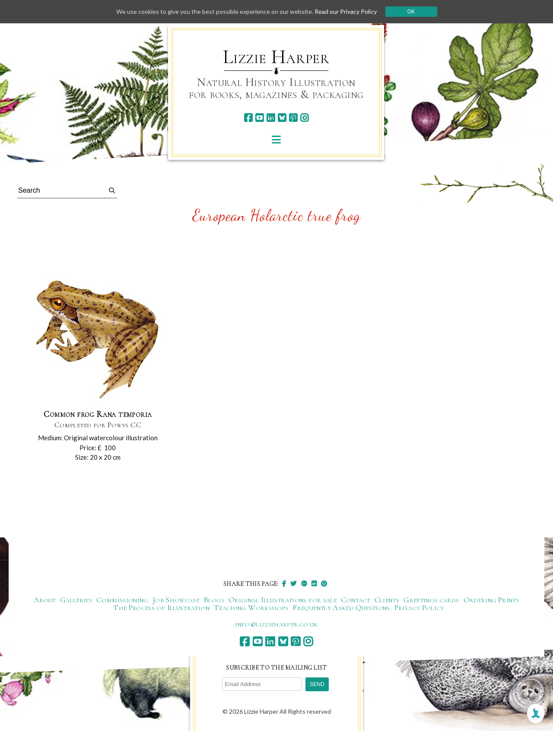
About (45, 599)
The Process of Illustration (161, 607)
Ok (411, 12)
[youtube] (259, 118)
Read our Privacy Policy (346, 11)
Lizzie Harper (276, 57)
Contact (355, 599)
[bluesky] (282, 118)
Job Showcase (176, 599)
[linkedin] (271, 118)
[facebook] (248, 118)
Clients (387, 599)
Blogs (213, 599)
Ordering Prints (491, 599)
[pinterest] (293, 118)
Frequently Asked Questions (341, 607)
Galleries (76, 599)
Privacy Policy (419, 607)
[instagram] (304, 118)
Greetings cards (431, 599)
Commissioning (122, 599)
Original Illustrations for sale (283, 599)
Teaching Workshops (251, 607)
